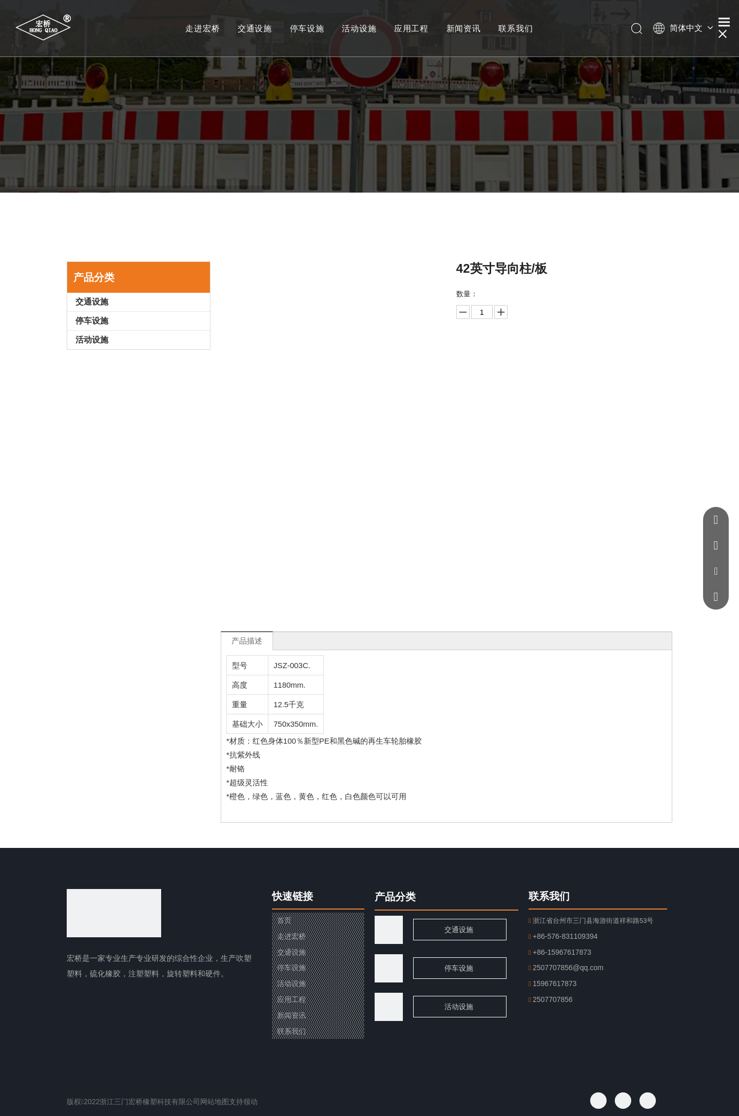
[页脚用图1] (389, 968)
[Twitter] (623, 1100)
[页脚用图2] (389, 1007)
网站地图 (214, 1102)
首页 (284, 920)
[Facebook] (598, 1100)
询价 (561, 359)
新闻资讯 (463, 28)
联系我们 (515, 28)
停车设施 (307, 28)
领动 (250, 1102)
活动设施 (359, 28)
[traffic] (389, 930)
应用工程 (411, 28)
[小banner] (369, 96)
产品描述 (246, 640)
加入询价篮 (561, 385)
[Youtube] (647, 1100)
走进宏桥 (202, 28)
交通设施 (255, 28)
